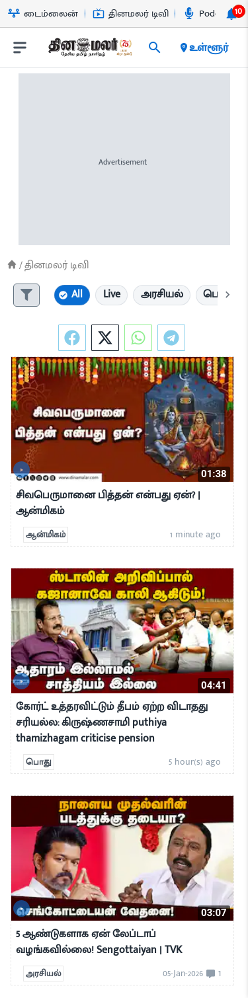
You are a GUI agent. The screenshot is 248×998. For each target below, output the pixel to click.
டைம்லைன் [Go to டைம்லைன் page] (43, 13)
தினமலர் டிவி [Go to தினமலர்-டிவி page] (131, 13)
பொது (39, 762)
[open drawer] (20, 47)
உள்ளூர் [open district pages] (203, 48)
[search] (155, 47)
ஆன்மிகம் (45, 534)
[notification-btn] (231, 14)
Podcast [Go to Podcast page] (207, 13)
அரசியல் (43, 973)
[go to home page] (89, 50)
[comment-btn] (212, 973)
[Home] (12, 265)
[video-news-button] (21, 469)
